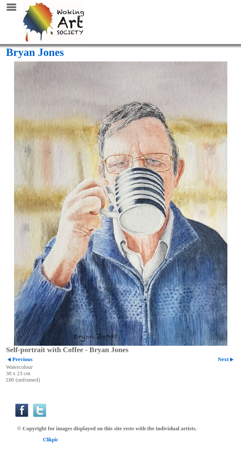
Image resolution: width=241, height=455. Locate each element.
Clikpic (50, 439)
